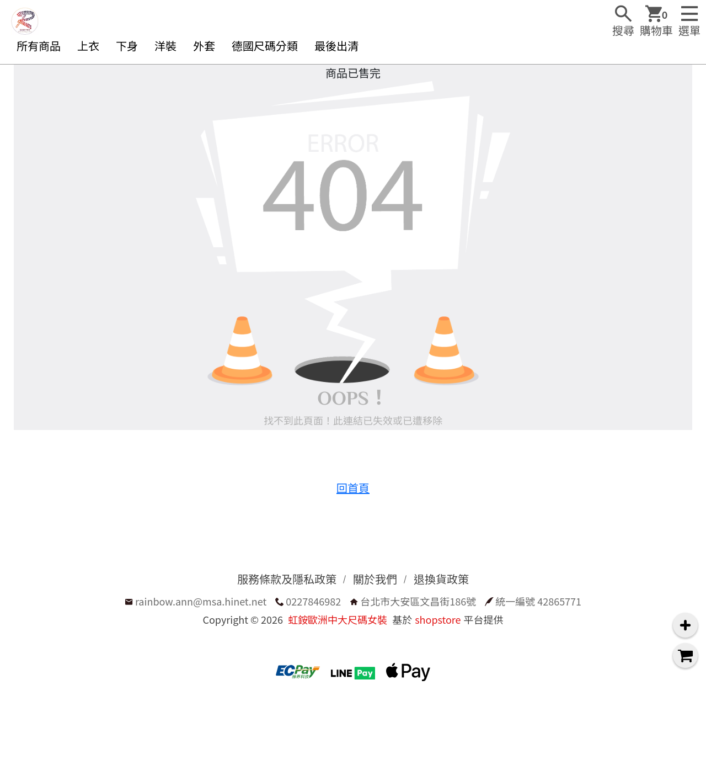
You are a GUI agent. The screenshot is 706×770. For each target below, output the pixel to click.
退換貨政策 (441, 579)
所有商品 (39, 46)
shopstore (438, 619)
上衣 (88, 46)
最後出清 (336, 46)
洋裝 (165, 46)
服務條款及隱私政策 (286, 579)
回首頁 (353, 488)
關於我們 (375, 579)
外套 (204, 46)
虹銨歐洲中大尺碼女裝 (337, 619)
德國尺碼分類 (265, 46)
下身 (127, 46)
